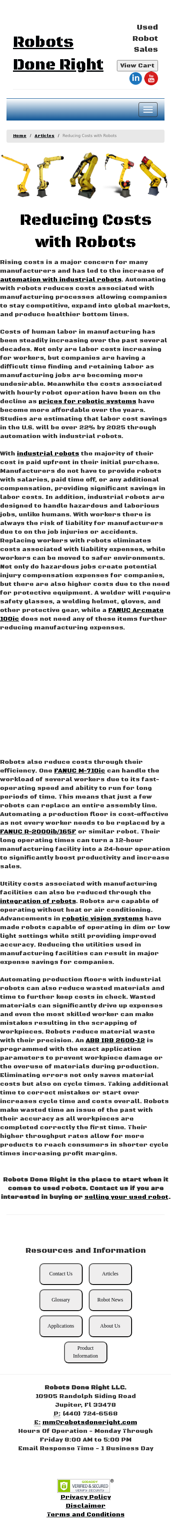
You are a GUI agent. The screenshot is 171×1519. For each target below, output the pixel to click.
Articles (45, 136)
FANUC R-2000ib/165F (38, 832)
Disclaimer (86, 1506)
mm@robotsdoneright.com (89, 1422)
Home (19, 136)
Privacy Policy (86, 1497)
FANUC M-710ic (79, 771)
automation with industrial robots (60, 280)
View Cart (137, 66)
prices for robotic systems (87, 401)
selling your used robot (126, 1197)
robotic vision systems (102, 919)
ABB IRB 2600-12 (115, 1040)
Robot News (110, 1300)
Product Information (85, 1351)
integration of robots (38, 901)
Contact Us (61, 1274)
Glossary (61, 1300)
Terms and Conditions (86, 1515)
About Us (110, 1326)
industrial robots (48, 454)
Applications (61, 1326)
